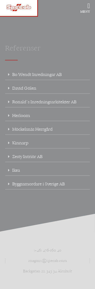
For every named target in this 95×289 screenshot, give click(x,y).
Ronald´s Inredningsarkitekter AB (44, 102)
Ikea (16, 170)
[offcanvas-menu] (86, 6)
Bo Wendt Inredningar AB (37, 74)
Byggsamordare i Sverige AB (38, 184)
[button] (47, 74)
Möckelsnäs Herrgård (32, 129)
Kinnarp (20, 143)
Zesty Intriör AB (27, 156)
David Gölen (24, 88)
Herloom (21, 115)
